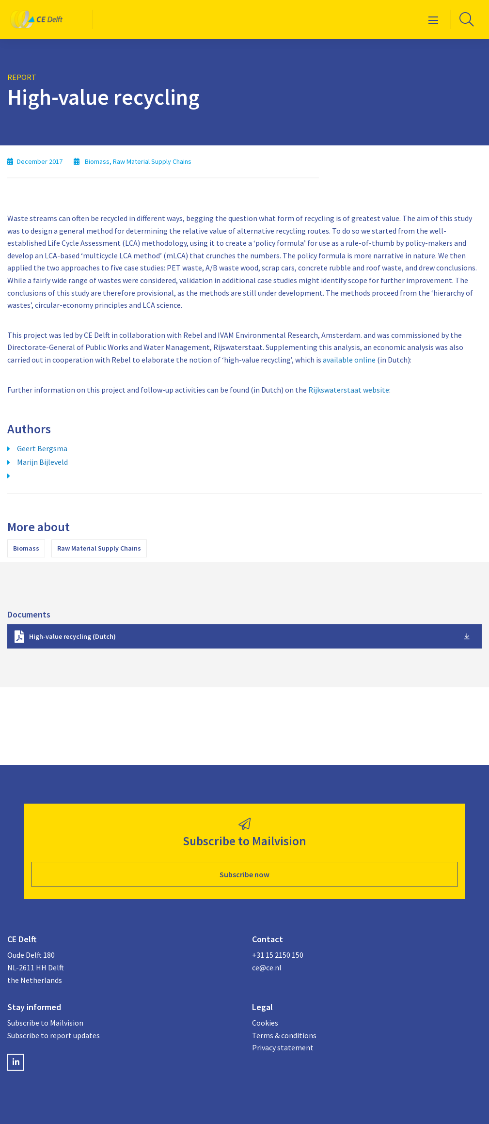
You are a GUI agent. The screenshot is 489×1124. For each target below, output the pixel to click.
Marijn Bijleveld (42, 462)
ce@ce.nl (267, 967)
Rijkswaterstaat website (348, 390)
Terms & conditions (284, 1035)
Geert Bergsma (42, 448)
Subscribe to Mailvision (45, 1023)
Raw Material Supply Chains (99, 548)
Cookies (265, 1023)
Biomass (26, 548)
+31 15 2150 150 (277, 955)
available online (349, 359)
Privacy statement (283, 1047)
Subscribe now (244, 874)
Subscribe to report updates (53, 1035)
